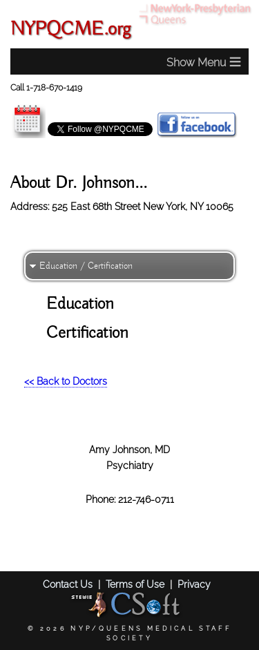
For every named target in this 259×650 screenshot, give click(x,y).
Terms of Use (135, 584)
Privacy (194, 584)
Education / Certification (86, 266)
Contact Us (68, 584)
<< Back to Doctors (65, 381)
